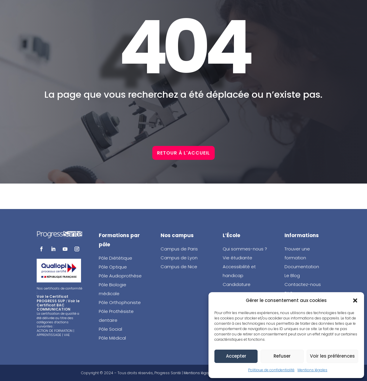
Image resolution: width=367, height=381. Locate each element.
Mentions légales (312, 369)
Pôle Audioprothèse (120, 276)
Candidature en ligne (182, 12)
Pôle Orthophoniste (120, 302)
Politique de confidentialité (271, 369)
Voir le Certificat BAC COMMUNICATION (58, 305)
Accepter (236, 356)
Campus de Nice (179, 266)
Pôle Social (110, 329)
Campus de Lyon (179, 258)
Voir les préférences (332, 356)
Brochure (237, 12)
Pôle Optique (113, 267)
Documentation (301, 266)
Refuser (282, 356)
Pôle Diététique (115, 258)
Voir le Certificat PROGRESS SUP (52, 298)
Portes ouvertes (286, 12)
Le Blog (292, 275)
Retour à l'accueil (183, 177)
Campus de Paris (179, 249)
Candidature (236, 284)
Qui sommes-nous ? (245, 249)
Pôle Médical (112, 338)
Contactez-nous (302, 284)
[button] (355, 300)
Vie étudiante (237, 258)
